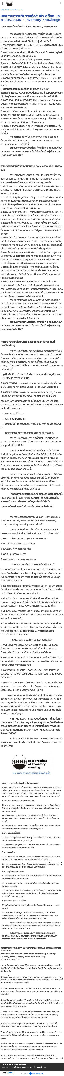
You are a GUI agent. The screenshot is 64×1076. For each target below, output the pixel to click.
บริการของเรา (7, 9)
